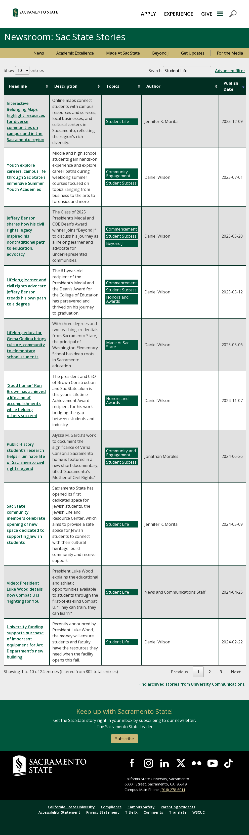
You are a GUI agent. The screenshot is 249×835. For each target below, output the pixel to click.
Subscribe (124, 738)
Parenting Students (178, 807)
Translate (177, 812)
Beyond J (160, 53)
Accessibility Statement (59, 812)
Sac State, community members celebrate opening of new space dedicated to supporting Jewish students (26, 524)
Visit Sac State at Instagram (149, 763)
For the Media (230, 53)
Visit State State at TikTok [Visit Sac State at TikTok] (229, 763)
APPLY (148, 13)
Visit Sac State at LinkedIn (164, 763)
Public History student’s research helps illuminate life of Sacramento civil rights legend (26, 456)
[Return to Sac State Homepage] (52, 13)
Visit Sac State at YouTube (212, 763)
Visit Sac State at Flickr (197, 763)
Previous (179, 672)
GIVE (206, 13)
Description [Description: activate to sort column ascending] (65, 86)
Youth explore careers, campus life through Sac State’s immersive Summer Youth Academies (26, 177)
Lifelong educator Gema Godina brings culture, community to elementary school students (26, 345)
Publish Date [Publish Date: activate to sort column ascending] (231, 86)
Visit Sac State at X (181, 763)
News (38, 53)
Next (236, 672)
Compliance (111, 807)
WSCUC (198, 812)
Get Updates (192, 53)
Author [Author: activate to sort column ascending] (153, 86)
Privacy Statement (102, 812)
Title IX (131, 812)
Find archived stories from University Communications (191, 684)
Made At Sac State (123, 53)
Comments (153, 812)
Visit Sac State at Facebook (132, 763)
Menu (226, 14)
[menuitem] (148, 14)
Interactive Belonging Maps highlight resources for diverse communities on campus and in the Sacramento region (26, 121)
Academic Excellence (75, 53)
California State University (71, 807)
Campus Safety (141, 807)
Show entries (24, 70)
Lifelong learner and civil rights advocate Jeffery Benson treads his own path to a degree (26, 292)
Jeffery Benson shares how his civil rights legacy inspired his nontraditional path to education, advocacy (26, 236)
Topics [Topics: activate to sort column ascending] (112, 86)
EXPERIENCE (178, 13)
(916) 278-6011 (172, 789)
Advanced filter (230, 70)
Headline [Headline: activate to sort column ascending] (18, 86)
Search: (197, 70)
